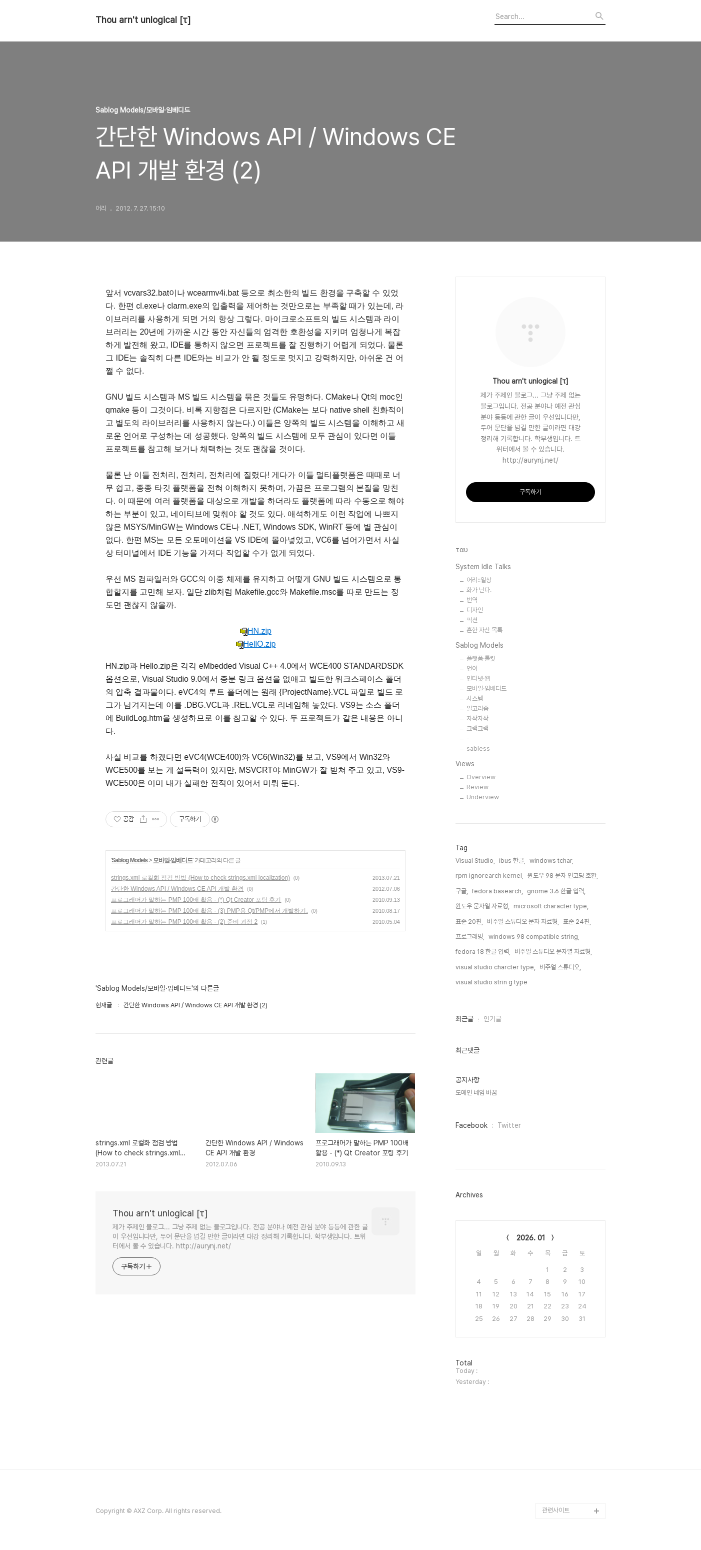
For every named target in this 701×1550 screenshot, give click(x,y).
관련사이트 (556, 1510)
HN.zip (256, 631)
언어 (472, 668)
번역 (472, 600)
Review (477, 787)
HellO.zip (256, 644)
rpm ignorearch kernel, (490, 875)
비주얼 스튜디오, (560, 967)
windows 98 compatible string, (534, 936)
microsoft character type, (551, 906)
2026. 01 (530, 1237)
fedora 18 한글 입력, (483, 951)
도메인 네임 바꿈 (476, 1092)
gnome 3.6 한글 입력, (556, 891)
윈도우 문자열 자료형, (483, 906)
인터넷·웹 (478, 678)
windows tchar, (552, 860)
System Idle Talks (483, 567)
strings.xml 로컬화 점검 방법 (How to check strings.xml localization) (200, 877)
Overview (481, 777)
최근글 (465, 1019)
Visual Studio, (475, 860)
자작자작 (477, 718)
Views (465, 764)
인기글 (493, 1019)
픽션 (472, 620)
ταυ (462, 550)
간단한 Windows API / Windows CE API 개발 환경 (177, 888)
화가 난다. (479, 590)
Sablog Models (130, 860)
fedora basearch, (497, 891)
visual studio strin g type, (492, 982)
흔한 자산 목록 (484, 630)
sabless (478, 748)
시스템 (474, 698)
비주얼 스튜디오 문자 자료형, (523, 921)
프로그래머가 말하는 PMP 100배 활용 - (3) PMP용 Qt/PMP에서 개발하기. (209, 910)
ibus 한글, (512, 860)
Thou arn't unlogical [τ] (143, 20)
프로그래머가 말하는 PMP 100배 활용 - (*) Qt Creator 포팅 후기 (196, 899)
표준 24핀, (577, 921)
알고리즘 (477, 708)
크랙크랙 (477, 728)
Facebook (472, 1125)
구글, (462, 891)
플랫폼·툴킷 (481, 658)
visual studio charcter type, (496, 967)
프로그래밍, (470, 936)
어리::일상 (479, 580)
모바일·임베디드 (172, 860)
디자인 (474, 610)
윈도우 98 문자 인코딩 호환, (563, 875)
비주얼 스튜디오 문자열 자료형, (553, 951)
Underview (482, 797)
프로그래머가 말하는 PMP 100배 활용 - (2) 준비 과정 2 (184, 921)
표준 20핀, (469, 921)
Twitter (509, 1125)
